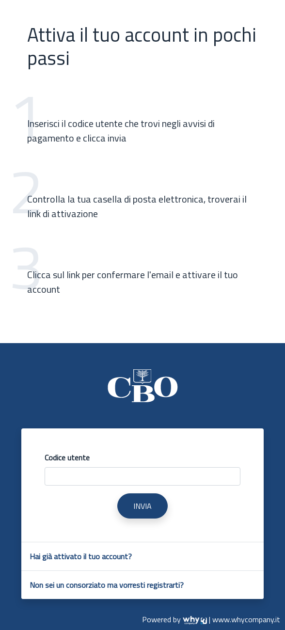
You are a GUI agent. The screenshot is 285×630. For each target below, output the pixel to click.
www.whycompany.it (246, 619)
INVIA (142, 506)
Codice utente (67, 457)
